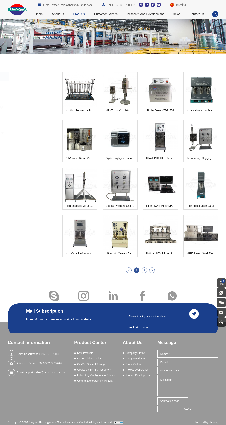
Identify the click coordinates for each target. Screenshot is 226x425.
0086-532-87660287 (50, 363)
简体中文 (181, 4)
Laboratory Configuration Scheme (32, 135)
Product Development (138, 375)
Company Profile (135, 353)
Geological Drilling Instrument (28, 119)
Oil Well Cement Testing (33, 107)
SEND (187, 408)
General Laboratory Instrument (29, 151)
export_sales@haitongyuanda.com (72, 5)
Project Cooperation (137, 369)
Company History (135, 358)
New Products (26, 86)
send (194, 314)
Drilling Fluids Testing (31, 96)
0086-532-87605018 (123, 5)
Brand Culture (134, 364)
